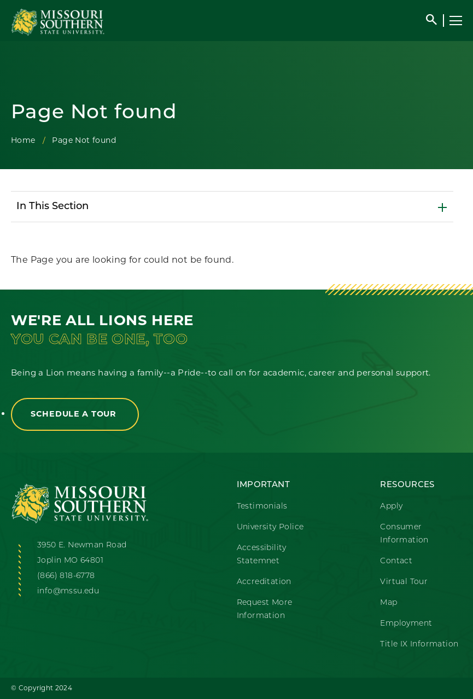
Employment (406, 624)
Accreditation (264, 582)
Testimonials (262, 506)
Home (23, 140)
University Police (270, 527)
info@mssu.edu (68, 591)
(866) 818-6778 (66, 576)
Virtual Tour (404, 582)
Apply (391, 506)
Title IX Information (419, 644)
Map (388, 603)
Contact (396, 561)
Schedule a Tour (75, 414)
